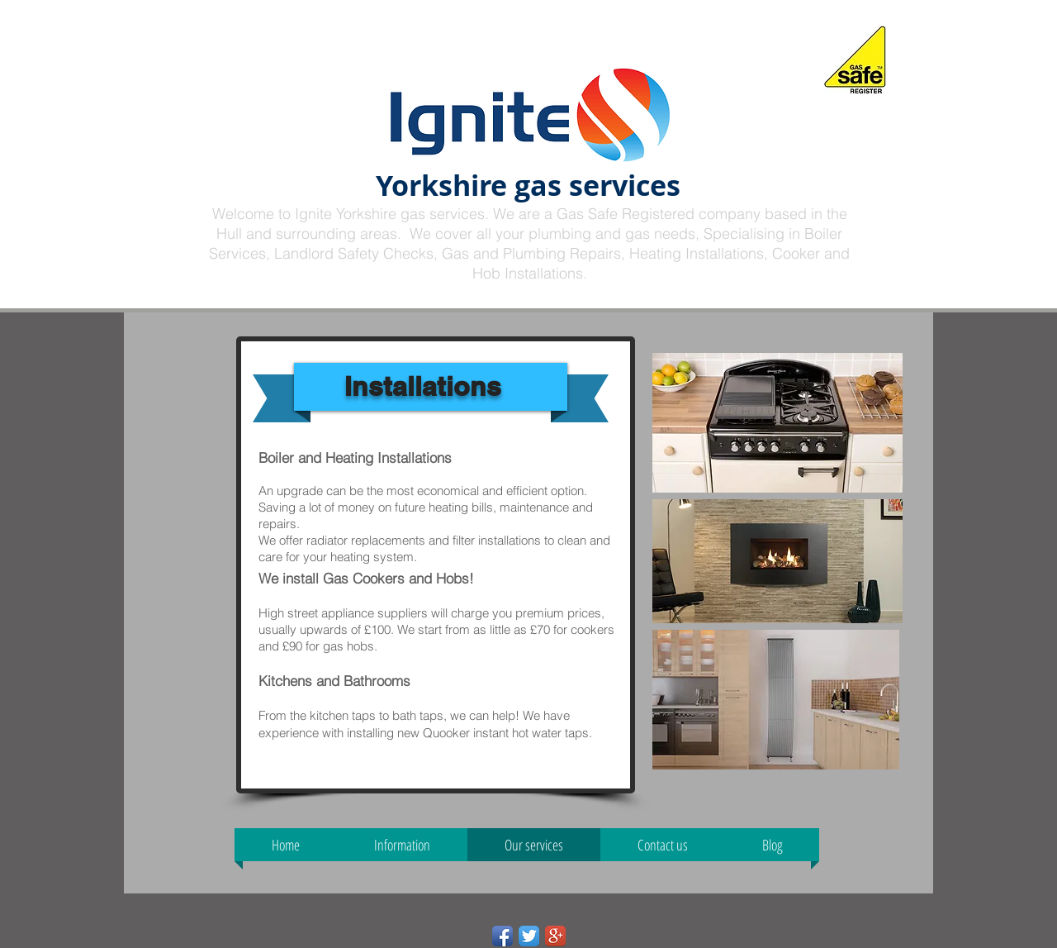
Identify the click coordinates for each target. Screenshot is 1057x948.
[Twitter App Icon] (529, 936)
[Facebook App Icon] (502, 936)
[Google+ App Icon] (555, 936)
